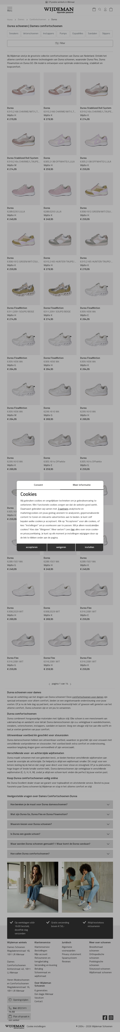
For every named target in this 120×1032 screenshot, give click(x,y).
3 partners (63, 509)
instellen (89, 547)
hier (73, 529)
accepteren (32, 547)
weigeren (61, 547)
